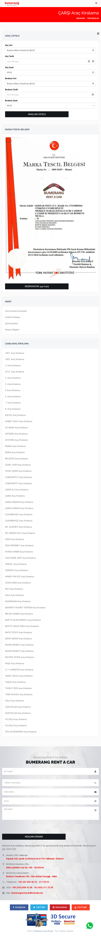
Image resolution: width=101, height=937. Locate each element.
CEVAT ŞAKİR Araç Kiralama (18, 471)
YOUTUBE (81, 907)
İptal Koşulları (11, 323)
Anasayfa (80, 18)
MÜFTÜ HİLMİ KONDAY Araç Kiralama (23, 620)
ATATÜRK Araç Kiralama (16, 440)
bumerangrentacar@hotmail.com (27, 892)
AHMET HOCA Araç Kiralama (18, 421)
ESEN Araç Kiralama (14, 539)
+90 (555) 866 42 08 (22, 887)
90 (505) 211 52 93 (43, 887)
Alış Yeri (8, 45)
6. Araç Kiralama (13, 396)
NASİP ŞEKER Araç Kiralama (18, 638)
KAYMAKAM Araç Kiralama (17, 601)
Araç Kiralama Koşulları (16, 311)
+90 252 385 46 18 (27, 881)
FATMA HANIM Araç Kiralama (19, 551)
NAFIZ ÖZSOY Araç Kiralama (18, 632)
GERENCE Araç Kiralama (16, 570)
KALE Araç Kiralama (14, 595)
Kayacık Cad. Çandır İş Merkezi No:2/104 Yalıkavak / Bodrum (35, 858)
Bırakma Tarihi (11, 89)
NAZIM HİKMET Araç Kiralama (19, 645)
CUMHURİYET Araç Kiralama (18, 477)
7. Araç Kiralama (13, 402)
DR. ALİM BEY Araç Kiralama (18, 527)
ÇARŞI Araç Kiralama (15, 496)
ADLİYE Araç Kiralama (15, 415)
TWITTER (39, 907)
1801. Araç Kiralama (14, 353)
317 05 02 (44, 881)
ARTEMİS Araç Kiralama (16, 434)
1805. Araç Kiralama (14, 359)
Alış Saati (9, 67)
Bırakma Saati (11, 100)
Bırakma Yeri (10, 78)
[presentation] (23, 827)
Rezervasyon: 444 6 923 (37, 286)
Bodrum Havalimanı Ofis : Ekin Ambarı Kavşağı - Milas (31, 876)
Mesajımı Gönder (34, 837)
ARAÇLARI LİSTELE (37, 114)
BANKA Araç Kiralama (15, 446)
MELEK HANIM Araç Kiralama (19, 614)
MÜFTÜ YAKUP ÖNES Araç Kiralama (22, 626)
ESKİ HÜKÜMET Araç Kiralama (19, 545)
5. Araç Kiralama (13, 384)
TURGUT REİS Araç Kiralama (18, 688)
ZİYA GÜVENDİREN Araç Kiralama (21, 731)
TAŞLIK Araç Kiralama (15, 682)
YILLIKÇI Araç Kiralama (16, 719)
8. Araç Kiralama (13, 409)
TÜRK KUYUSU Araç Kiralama (18, 694)
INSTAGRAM (60, 907)
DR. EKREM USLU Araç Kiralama (20, 533)
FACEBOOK (19, 907)
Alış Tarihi (9, 56)
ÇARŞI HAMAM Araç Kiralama (19, 502)
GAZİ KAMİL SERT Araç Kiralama (20, 558)
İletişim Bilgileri (12, 329)
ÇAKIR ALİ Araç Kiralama (16, 489)
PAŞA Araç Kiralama (14, 663)
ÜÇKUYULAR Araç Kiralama (18, 707)
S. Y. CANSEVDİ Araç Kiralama (19, 669)
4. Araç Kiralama (13, 378)
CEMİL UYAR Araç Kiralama (18, 465)
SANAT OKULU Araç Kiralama (19, 676)
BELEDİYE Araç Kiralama (16, 458)
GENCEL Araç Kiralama (16, 564)
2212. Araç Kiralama (14, 371)
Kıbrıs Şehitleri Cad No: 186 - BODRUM (25, 867)
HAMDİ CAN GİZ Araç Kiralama (19, 576)
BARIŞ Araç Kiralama (15, 452)
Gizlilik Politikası (12, 317)
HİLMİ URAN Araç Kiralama (17, 582)
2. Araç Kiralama (13, 365)
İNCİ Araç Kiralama (14, 589)
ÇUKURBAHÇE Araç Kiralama (18, 514)
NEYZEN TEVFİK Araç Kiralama (19, 657)
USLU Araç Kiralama (14, 700)
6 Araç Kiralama (12, 390)
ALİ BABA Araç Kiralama (16, 427)
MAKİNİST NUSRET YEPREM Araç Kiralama (25, 607)
